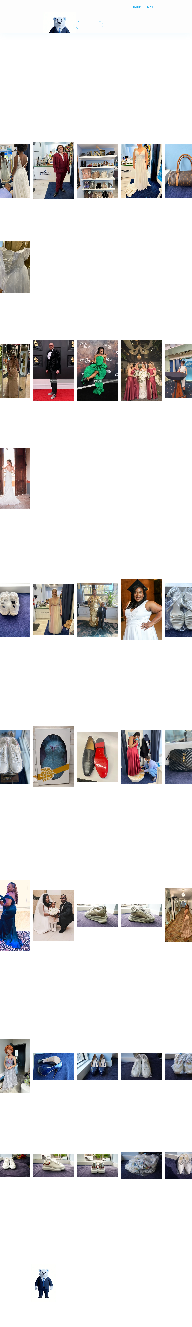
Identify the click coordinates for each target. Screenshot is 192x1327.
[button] (151, 7)
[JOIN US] (89, 25)
